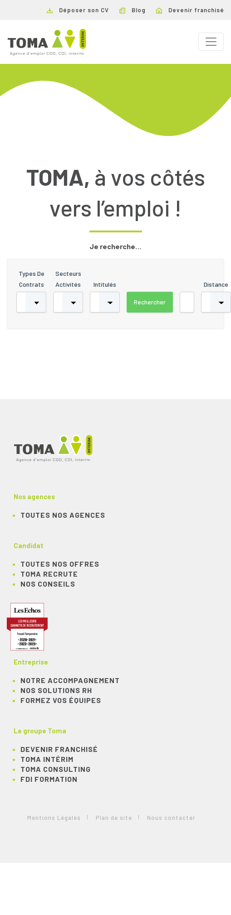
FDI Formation (49, 779)
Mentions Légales (54, 817)
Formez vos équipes (60, 700)
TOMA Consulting (55, 769)
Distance (216, 284)
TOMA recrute (49, 573)
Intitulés (104, 284)
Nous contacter (171, 817)
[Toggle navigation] (211, 42)
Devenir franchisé (190, 10)
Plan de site (114, 817)
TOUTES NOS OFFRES (59, 563)
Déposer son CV (78, 10)
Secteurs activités (68, 279)
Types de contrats (31, 279)
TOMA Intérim (47, 759)
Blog (132, 10)
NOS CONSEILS (47, 583)
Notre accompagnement (70, 680)
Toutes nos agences (62, 514)
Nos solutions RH (56, 690)
